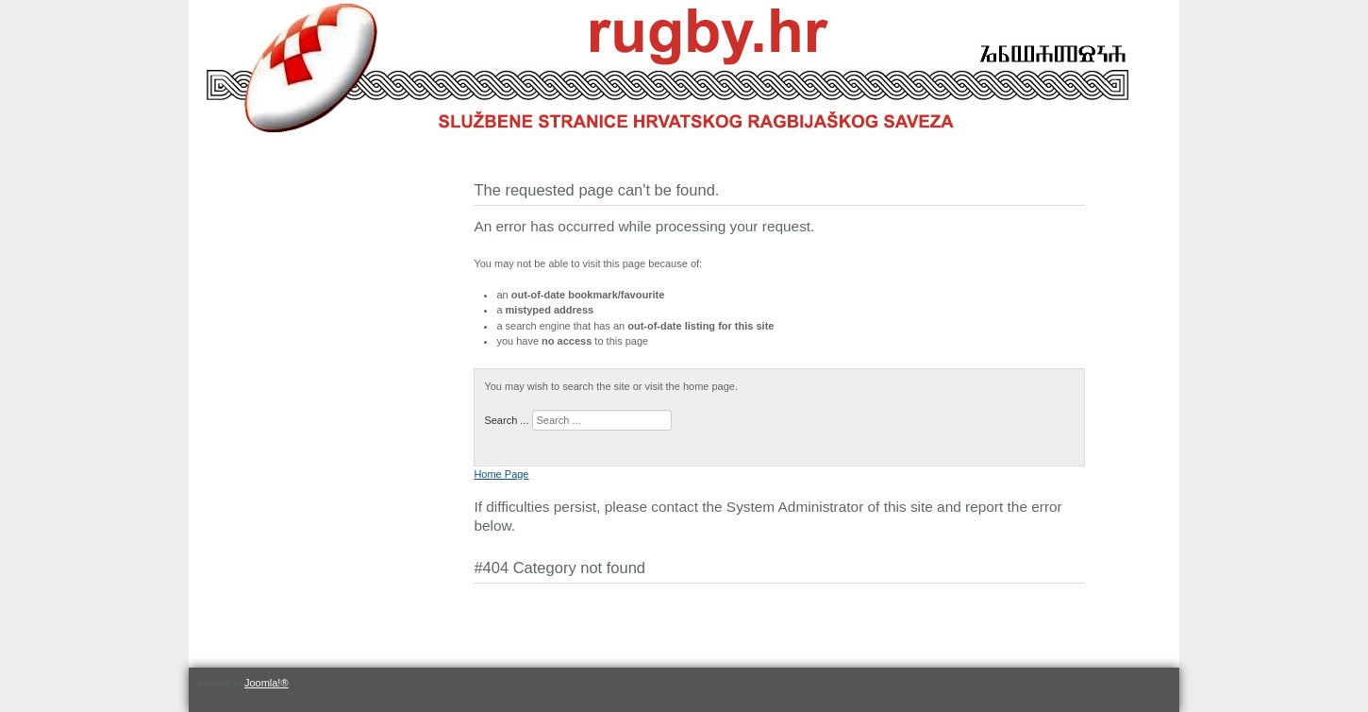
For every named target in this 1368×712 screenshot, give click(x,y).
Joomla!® (266, 682)
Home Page (501, 474)
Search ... (506, 420)
